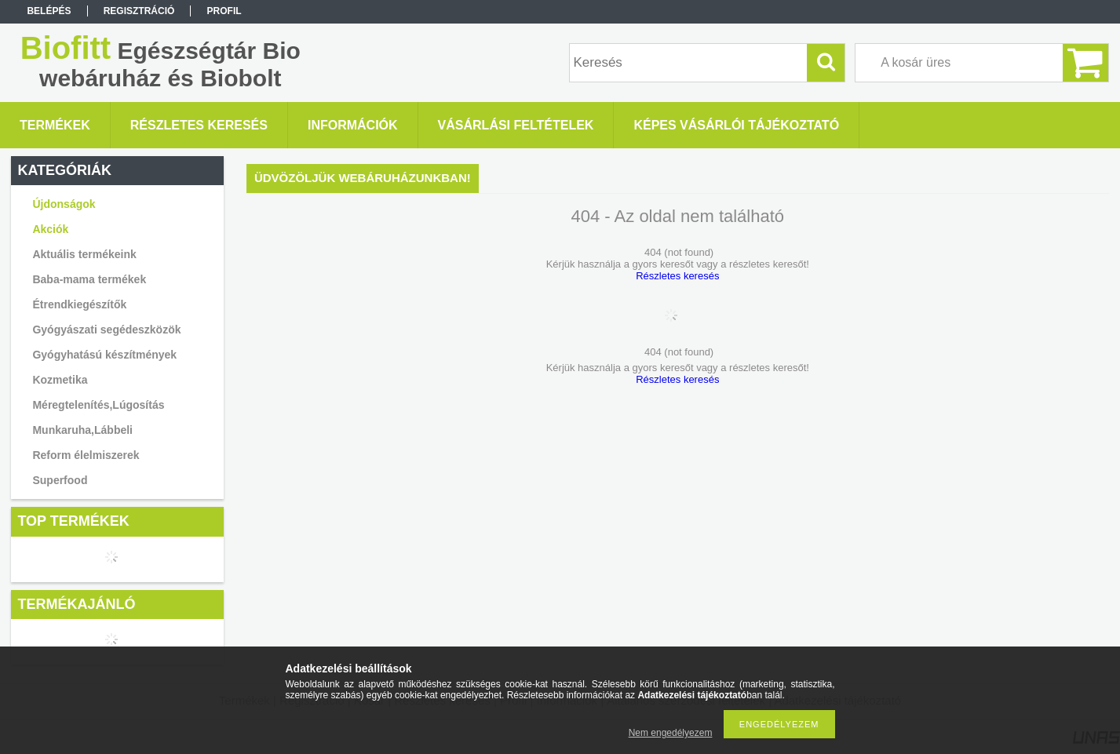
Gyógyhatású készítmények (104, 354)
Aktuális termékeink (84, 254)
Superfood (59, 480)
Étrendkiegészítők (79, 304)
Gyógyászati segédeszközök (106, 329)
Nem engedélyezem (671, 732)
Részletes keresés (677, 276)
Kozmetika (59, 379)
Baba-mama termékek (89, 279)
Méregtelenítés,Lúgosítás (98, 405)
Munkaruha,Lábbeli (82, 430)
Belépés (49, 10)
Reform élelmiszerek (85, 455)
